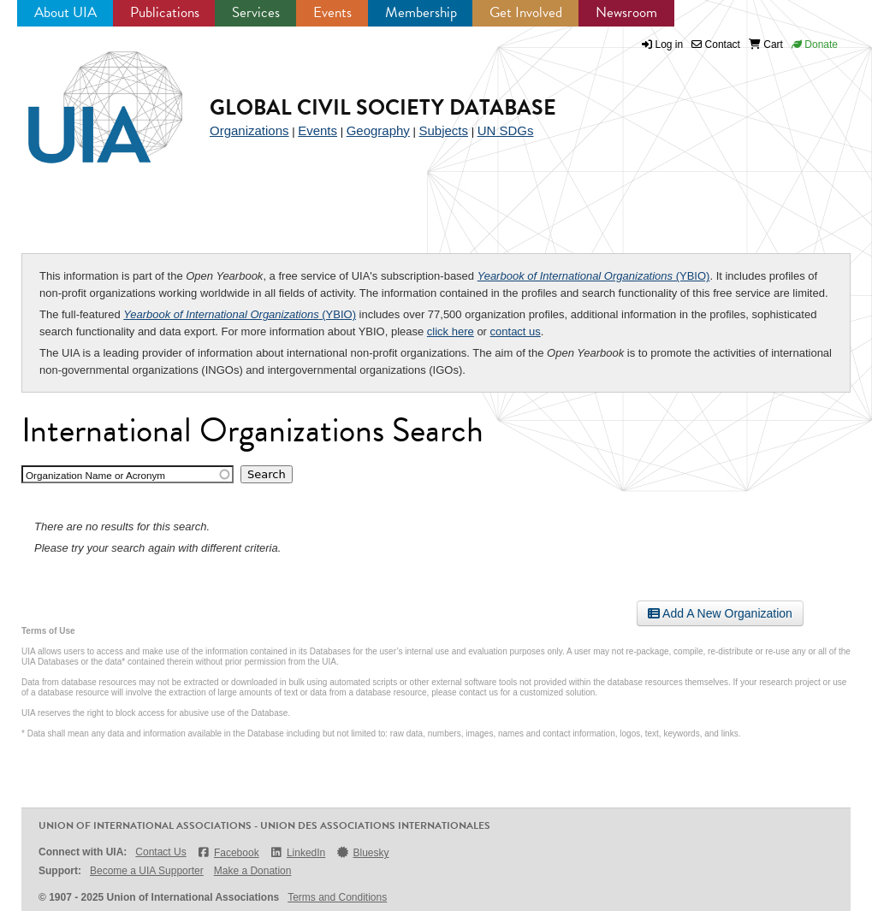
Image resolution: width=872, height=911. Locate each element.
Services (256, 12)
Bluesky (362, 852)
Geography (378, 130)
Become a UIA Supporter (147, 871)
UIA (85, 97)
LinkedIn (298, 852)
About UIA (65, 12)
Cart (766, 44)
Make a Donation (253, 871)
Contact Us (160, 852)
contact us (515, 331)
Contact (715, 44)
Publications (164, 12)
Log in (669, 44)
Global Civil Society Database (383, 107)
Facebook (228, 852)
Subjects (443, 130)
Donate (815, 44)
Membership (421, 12)
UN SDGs (506, 130)
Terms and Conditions (337, 897)
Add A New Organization (720, 613)
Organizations (249, 130)
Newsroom (626, 12)
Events (332, 12)
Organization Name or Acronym (95, 475)
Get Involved (525, 12)
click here (450, 331)
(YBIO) (594, 275)
